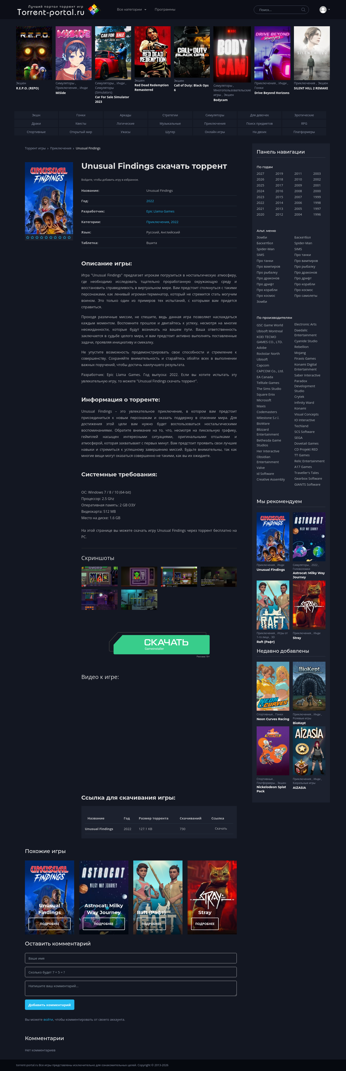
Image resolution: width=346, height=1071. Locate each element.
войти (48, 1019)
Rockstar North (268, 353)
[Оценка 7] (55, 237)
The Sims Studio (269, 388)
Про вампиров (268, 266)
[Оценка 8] (60, 237)
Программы (165, 9)
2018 (279, 179)
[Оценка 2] (32, 237)
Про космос (266, 295)
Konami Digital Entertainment (305, 366)
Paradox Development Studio (304, 386)
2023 (260, 197)
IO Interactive (304, 420)
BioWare (263, 423)
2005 (298, 208)
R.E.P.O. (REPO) (27, 88)
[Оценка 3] (37, 237)
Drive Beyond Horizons (271, 93)
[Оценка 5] (46, 237)
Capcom (263, 365)
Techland (301, 426)
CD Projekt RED (306, 449)
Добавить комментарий (49, 1005)
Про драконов (268, 278)
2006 (298, 202)
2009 (298, 185)
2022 (150, 201)
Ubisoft (262, 359)
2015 (279, 197)
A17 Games (303, 466)
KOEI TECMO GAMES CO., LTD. (270, 339)
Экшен (21, 83)
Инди (84, 88)
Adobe (262, 347)
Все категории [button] (130, 9)
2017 (279, 185)
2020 (260, 214)
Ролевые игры (302, 718)
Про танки (265, 260)
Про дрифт (265, 284)
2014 (279, 202)
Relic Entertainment (309, 461)
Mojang (300, 352)
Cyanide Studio (305, 341)
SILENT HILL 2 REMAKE (311, 88)
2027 (260, 173)
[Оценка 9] (64, 237)
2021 (260, 208)
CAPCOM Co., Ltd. (270, 371)
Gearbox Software (308, 478)
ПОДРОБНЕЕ (49, 924)
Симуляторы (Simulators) (104, 90)
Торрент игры (35, 148)
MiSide (61, 93)
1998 (317, 202)
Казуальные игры (304, 783)
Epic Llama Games (160, 211)
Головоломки (301, 569)
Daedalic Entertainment (305, 332)
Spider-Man (266, 249)
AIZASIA (299, 788)
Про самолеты (305, 295)
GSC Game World (270, 325)
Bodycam (220, 100)
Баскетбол (265, 243)
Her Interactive (268, 451)
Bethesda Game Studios (269, 442)
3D (273, 637)
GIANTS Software (307, 484)
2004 (298, 214)
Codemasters (267, 412)
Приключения (67, 88)
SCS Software (304, 431)
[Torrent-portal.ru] (59, 9)
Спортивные (265, 714)
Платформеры (266, 783)
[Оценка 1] (28, 237)
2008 (298, 191)
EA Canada (265, 377)
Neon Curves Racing (273, 719)
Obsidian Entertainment (268, 459)
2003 (317, 173)
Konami (300, 408)
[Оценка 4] (41, 237)
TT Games (302, 455)
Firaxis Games (305, 358)
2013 (279, 208)
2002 (317, 179)
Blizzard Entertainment (268, 431)
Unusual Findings (271, 570)
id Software (265, 473)
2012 (279, 214)
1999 (317, 197)
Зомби (262, 237)
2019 (279, 173)
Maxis (261, 406)
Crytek (299, 396)
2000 (317, 191)
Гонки (258, 88)
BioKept (299, 723)
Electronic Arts (305, 324)
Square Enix (266, 394)
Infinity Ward (304, 402)
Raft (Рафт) (151, 912)
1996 (317, 214)
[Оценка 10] (69, 237)
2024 (260, 191)
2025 (260, 185)
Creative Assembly (271, 479)
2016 (279, 191)
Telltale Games (268, 382)
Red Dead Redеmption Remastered (152, 87)
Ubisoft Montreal (270, 331)
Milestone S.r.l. (268, 417)
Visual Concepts (306, 414)
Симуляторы (65, 83)
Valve (261, 467)
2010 (298, 179)
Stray (204, 912)
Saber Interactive (307, 375)
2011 (298, 173)
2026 (260, 179)
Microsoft (264, 400)
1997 (317, 208)
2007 (298, 197)
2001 (317, 185)
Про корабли (267, 289)
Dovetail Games (306, 443)
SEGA (298, 437)
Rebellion (301, 346)
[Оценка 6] (51, 237)
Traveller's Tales (306, 472)
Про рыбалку (267, 272)
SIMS (260, 254)
